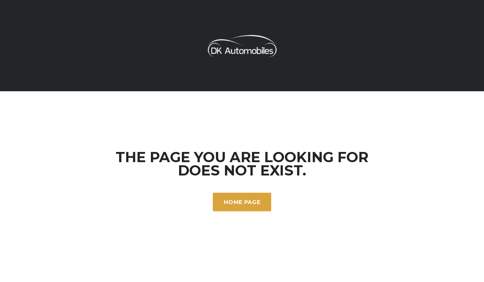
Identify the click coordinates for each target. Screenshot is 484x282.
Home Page (242, 202)
